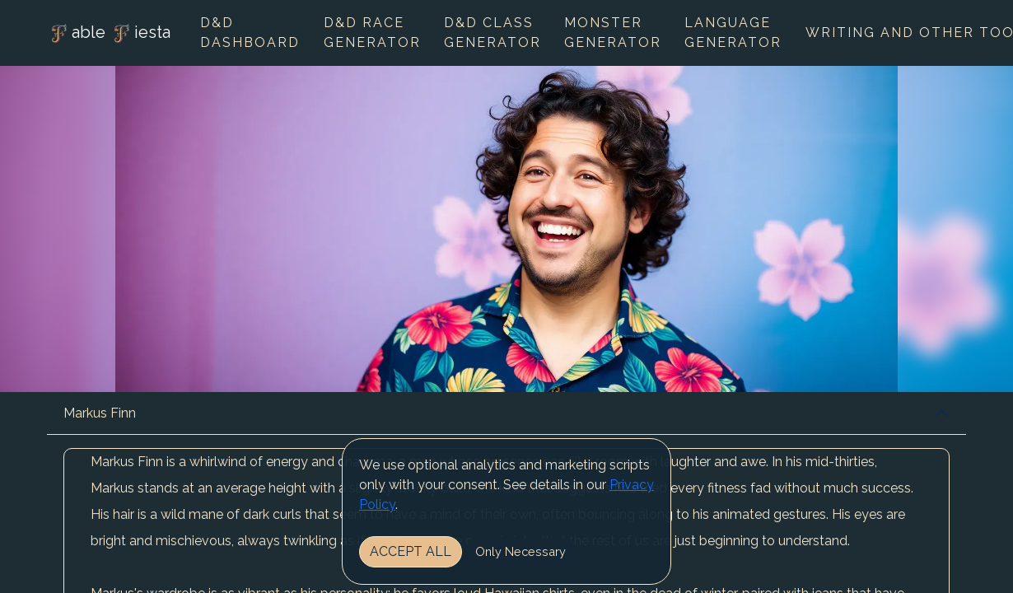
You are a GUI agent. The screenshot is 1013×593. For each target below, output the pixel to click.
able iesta (108, 33)
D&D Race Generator (372, 32)
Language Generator (733, 32)
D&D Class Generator (492, 32)
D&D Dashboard (250, 32)
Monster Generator (612, 32)
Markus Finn (99, 413)
